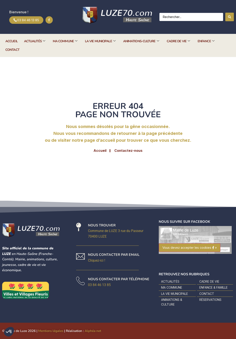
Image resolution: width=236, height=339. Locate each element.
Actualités (34, 41)
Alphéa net (93, 331)
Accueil (11, 41)
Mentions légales (50, 331)
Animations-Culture (141, 41)
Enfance (206, 41)
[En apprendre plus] (113, 258)
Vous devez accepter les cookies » (189, 247)
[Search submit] (229, 17)
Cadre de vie (178, 41)
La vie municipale (100, 41)
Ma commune (65, 41)
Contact (12, 50)
